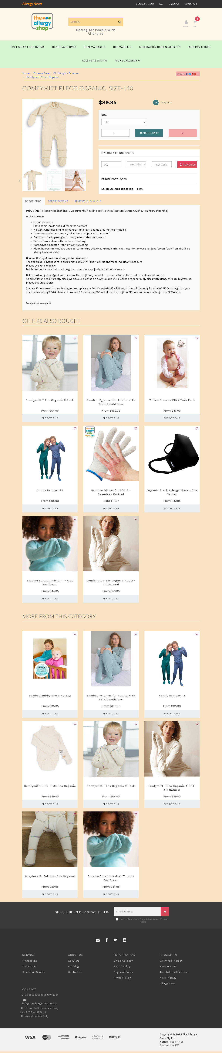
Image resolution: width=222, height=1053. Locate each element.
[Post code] (162, 166)
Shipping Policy (123, 962)
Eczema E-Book (145, 3)
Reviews (88, 202)
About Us (73, 962)
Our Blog (73, 968)
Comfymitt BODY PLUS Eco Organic (50, 787)
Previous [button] (19, 181)
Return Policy (122, 968)
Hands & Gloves (64, 48)
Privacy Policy (122, 979)
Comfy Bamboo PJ (50, 491)
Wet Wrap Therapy (171, 962)
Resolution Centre (33, 973)
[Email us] (98, 941)
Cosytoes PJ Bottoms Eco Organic (50, 877)
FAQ (161, 3)
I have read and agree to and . (141, 921)
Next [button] (89, 181)
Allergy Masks (199, 48)
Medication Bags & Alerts (160, 48)
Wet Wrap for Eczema (28, 48)
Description (33, 202)
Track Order (29, 968)
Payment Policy (123, 973)
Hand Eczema (168, 968)
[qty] (111, 166)
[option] (57, 135)
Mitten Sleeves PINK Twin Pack (172, 401)
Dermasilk (122, 48)
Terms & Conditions (148, 920)
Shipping (174, 3)
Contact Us (190, 3)
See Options (50, 419)
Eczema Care (95, 48)
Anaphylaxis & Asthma (174, 973)
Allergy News (32, 4)
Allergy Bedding (94, 62)
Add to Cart (149, 134)
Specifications (58, 202)
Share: (188, 75)
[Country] (136, 166)
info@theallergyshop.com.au (40, 1002)
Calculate (188, 166)
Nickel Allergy (127, 62)
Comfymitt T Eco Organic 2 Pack (50, 401)
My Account (29, 962)
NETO (176, 1046)
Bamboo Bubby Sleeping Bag (50, 697)
